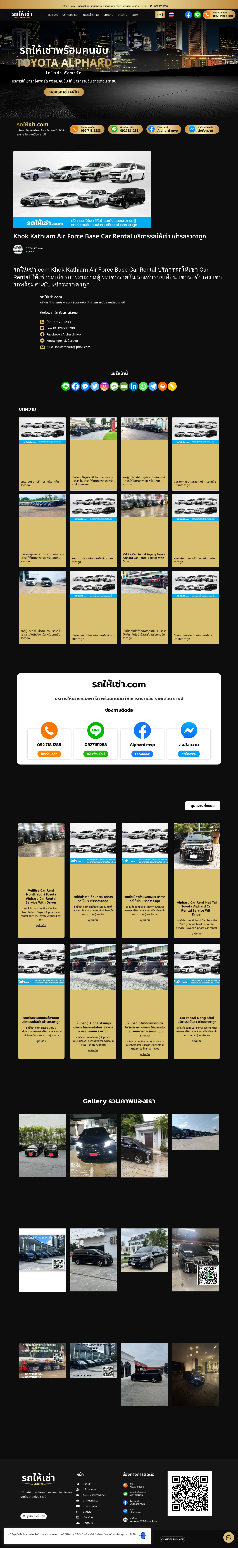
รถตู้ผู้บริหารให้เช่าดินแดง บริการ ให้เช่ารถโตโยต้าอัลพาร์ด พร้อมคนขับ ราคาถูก (41, 634)
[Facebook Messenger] (85, 386)
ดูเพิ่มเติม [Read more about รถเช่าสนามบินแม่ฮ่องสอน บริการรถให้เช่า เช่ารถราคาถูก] (41, 1041)
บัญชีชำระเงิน (91, 15)
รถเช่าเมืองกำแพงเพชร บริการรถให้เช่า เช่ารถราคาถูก (144, 899)
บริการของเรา (70, 15)
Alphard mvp (167, 130)
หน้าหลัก (53, 15)
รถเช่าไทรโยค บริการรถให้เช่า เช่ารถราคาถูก (92, 560)
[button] (202, 805)
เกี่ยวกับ (122, 15)
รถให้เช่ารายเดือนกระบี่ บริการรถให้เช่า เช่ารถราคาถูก (93, 899)
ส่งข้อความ (205, 130)
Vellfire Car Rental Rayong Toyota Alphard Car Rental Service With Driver (144, 557)
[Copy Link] (172, 386)
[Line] (65, 386)
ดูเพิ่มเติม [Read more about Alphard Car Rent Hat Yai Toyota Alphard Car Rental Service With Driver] (197, 934)
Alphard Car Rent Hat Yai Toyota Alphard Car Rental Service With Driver (197, 908)
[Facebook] (75, 386)
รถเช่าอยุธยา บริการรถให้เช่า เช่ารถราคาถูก (41, 483)
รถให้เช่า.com (51, 297)
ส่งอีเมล (133, 1518)
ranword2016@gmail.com (144, 1521)
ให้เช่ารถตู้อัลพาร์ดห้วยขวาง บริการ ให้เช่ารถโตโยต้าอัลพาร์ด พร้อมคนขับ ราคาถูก (42, 557)
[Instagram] (104, 386)
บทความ (108, 15)
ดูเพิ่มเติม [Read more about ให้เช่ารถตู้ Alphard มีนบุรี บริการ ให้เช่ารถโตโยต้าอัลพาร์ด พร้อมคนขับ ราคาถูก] (93, 1050)
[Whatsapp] (143, 386)
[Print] (162, 386)
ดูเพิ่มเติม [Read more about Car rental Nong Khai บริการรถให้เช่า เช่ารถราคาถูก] (197, 1041)
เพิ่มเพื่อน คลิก (127, 127)
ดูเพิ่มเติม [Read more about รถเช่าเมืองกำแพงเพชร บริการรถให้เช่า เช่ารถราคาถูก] (145, 920)
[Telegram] (152, 386)
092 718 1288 (223, 16)
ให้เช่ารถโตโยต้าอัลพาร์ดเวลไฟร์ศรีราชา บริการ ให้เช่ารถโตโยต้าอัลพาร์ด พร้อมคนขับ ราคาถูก (145, 1029)
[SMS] (114, 386)
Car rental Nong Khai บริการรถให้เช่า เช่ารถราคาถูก (196, 1020)
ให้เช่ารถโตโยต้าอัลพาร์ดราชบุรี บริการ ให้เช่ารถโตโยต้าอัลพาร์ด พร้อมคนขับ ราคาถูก (144, 634)
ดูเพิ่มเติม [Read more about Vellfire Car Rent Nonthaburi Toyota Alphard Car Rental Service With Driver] (41, 925)
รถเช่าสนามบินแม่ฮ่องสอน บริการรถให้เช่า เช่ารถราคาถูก (41, 1020)
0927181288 (129, 130)
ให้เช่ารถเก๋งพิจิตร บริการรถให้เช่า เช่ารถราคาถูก (93, 637)
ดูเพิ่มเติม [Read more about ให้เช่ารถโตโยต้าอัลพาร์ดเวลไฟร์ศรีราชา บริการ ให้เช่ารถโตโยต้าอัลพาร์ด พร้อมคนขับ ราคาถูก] (145, 1054)
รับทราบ (149, 1535)
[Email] (123, 386)
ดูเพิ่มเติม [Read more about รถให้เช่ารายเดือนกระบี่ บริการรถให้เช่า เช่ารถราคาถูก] (93, 920)
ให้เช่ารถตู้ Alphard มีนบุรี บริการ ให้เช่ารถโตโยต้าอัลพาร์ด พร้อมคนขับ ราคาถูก (93, 1027)
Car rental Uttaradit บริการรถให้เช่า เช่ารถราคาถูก (195, 483)
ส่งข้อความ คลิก (205, 127)
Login (135, 15)
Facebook (162, 127)
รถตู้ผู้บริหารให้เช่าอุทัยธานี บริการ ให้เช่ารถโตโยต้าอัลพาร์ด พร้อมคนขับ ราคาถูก (144, 480)
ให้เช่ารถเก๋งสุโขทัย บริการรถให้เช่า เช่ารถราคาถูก (193, 637)
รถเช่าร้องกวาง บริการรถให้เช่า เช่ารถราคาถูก (195, 560)
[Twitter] (94, 386)
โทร (131, 1484)
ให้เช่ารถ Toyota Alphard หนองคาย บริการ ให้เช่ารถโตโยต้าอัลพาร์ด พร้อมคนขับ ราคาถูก (93, 480)
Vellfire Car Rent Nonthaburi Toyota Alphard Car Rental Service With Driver (41, 896)
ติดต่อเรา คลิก (220, 12)
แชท (132, 1509)
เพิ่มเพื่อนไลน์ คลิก (138, 1492)
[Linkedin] (133, 386)
